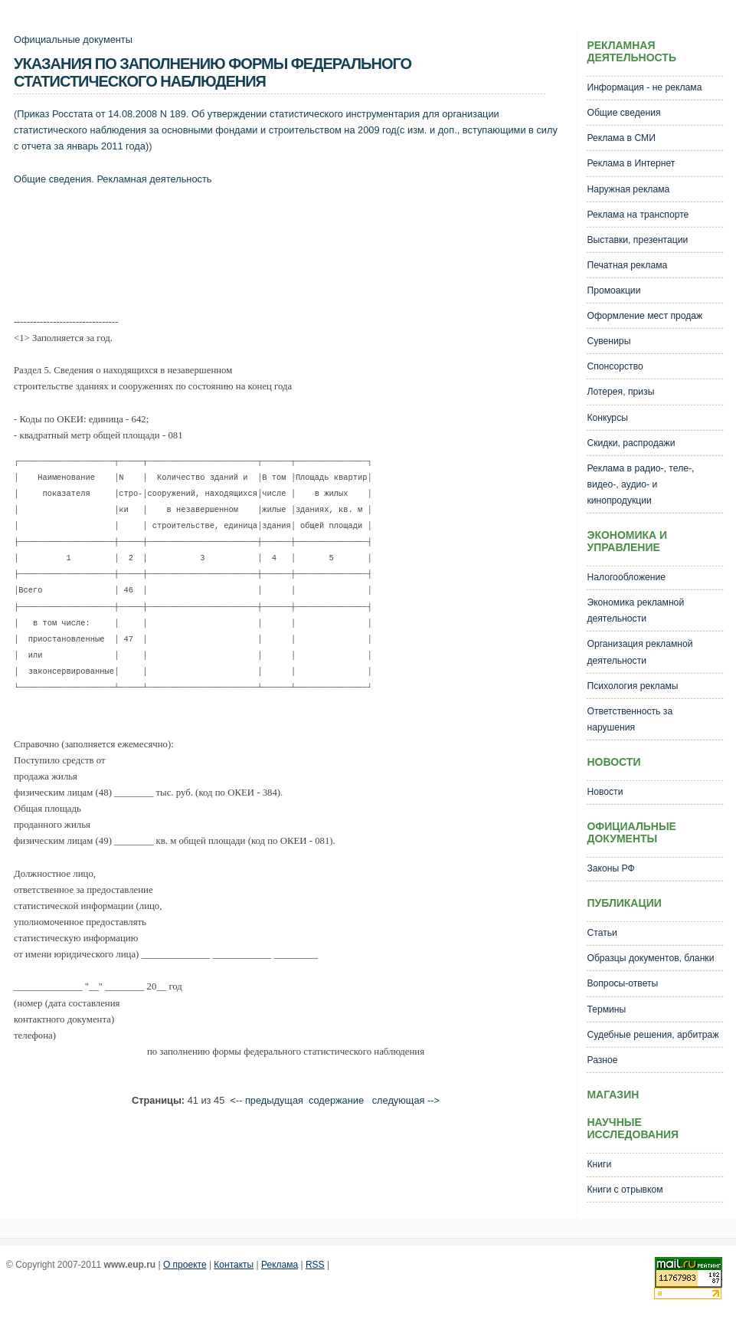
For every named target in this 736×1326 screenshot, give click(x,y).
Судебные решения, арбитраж (652, 1034)
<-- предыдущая (266, 1100)
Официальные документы (73, 39)
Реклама (279, 1264)
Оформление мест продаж (644, 315)
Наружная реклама (628, 189)
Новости (605, 791)
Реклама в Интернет (631, 163)
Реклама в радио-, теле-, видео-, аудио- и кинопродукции (640, 484)
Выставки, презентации (637, 240)
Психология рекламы (632, 686)
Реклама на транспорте (638, 214)
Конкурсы (607, 417)
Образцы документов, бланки (650, 958)
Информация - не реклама (644, 87)
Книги (599, 1164)
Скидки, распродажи (631, 443)
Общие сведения (52, 179)
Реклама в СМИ (621, 138)
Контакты (234, 1264)
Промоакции (613, 290)
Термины (606, 1009)
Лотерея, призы (620, 391)
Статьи (602, 932)
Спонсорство (615, 366)
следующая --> (406, 1100)
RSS (315, 1264)
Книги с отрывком (624, 1189)
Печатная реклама (627, 265)
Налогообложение (626, 577)
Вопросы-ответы (622, 983)
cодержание (336, 1100)
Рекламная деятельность (153, 179)
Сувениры (608, 341)
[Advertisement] (292, 253)
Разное (602, 1060)
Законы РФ (610, 868)
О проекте (185, 1264)
